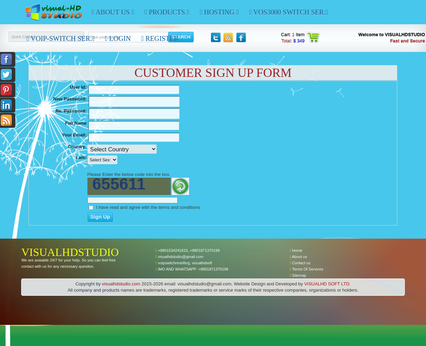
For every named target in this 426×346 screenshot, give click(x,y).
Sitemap (298, 275)
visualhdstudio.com (121, 283)
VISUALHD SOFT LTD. (327, 283)
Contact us (300, 263)
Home (296, 250)
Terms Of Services (306, 269)
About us (298, 257)
